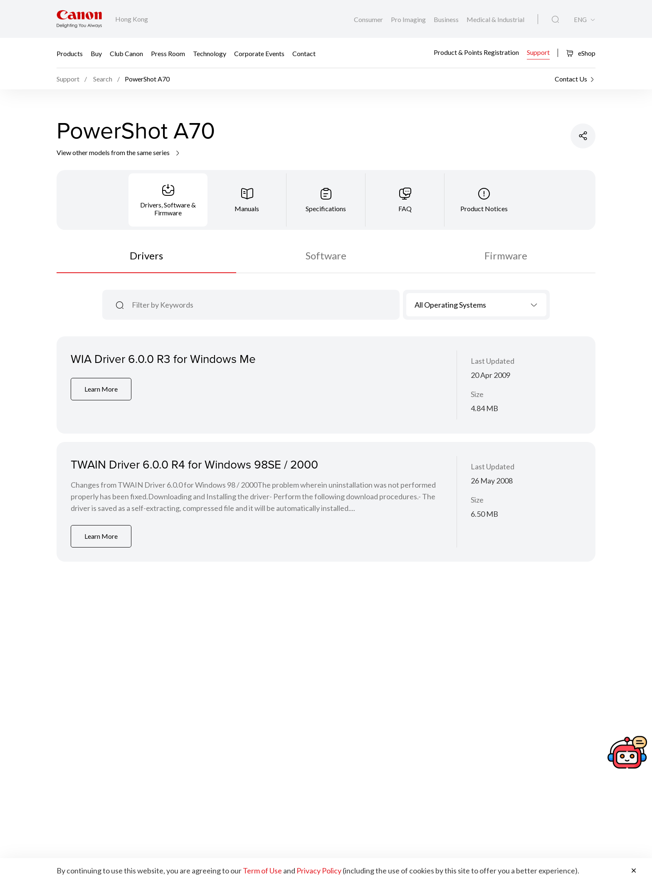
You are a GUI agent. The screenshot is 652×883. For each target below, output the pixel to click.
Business (447, 19)
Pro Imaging (409, 19)
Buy (96, 53)
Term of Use (262, 870)
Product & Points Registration (476, 52)
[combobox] (476, 304)
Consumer (369, 19)
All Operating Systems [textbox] (450, 304)
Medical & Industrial (495, 19)
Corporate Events (259, 53)
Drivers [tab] (146, 255)
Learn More (101, 389)
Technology (209, 53)
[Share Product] (582, 135)
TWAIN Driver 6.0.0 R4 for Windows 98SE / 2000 (194, 464)
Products (70, 53)
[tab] (167, 200)
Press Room (168, 53)
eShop (580, 53)
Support (538, 52)
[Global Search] (555, 19)
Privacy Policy (318, 870)
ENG (580, 20)
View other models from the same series (119, 152)
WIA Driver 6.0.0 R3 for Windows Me (163, 358)
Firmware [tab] (505, 255)
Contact (304, 53)
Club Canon (126, 53)
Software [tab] (326, 255)
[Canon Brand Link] (79, 19)
